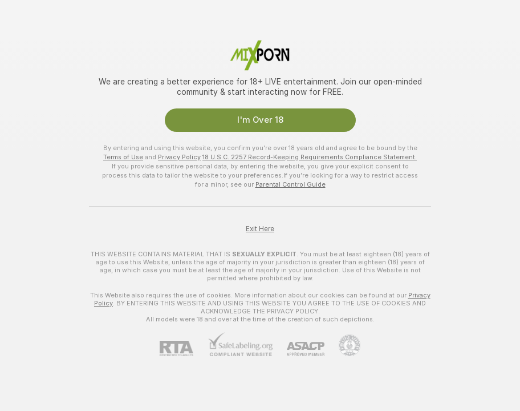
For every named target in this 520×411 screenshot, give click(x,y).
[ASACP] (298, 349)
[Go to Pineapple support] (342, 345)
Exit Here (260, 229)
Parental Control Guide (290, 184)
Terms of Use (123, 157)
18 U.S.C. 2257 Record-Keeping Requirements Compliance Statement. (309, 157)
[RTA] (184, 348)
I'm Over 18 (260, 120)
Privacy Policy (179, 157)
